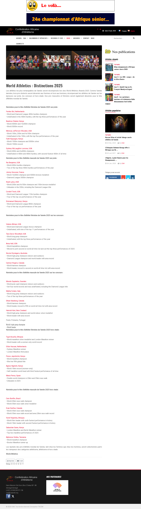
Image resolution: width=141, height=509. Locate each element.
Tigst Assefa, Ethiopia (14, 337)
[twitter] (100, 29)
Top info (117, 64)
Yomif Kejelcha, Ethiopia (15, 418)
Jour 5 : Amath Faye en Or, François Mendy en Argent (123, 88)
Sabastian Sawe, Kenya (15, 427)
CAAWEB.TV (20, 43)
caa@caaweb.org (12, 493)
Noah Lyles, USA (12, 182)
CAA (24, 38)
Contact (86, 38)
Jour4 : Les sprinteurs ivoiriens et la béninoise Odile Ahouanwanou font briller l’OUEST (120, 100)
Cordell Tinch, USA (13, 192)
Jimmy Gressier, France (15, 172)
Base (92, 38)
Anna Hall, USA (11, 244)
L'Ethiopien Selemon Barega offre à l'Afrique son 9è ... (117, 148)
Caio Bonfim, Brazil (13, 398)
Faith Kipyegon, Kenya (14, 139)
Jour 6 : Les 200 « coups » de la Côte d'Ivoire (124, 78)
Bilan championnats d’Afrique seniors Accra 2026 (124, 68)
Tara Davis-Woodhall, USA (16, 234)
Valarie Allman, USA (13, 224)
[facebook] (97, 29)
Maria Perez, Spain (13, 376)
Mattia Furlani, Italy (13, 291)
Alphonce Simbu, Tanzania (16, 437)
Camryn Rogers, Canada (15, 263)
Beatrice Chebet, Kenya (15, 121)
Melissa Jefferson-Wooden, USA (19, 131)
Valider (134, 38)
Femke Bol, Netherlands (15, 111)
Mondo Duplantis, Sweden (16, 281)
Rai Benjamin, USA (13, 163)
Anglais (133, 31)
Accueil (19, 38)
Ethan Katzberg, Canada (15, 301)
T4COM (40, 507)
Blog (68, 38)
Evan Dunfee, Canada (14, 408)
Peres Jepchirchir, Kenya (15, 356)
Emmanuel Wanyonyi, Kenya (16, 201)
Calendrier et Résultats (38, 38)
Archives (76, 38)
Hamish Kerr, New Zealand (16, 310)
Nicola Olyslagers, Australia (16, 253)
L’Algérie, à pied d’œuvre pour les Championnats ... (116, 159)
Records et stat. (57, 38)
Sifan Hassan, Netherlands (16, 346)
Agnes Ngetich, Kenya (14, 366)
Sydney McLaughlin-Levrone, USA (19, 148)
